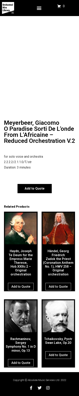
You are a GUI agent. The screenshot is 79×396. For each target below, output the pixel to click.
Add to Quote (35, 188)
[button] (39, 8)
